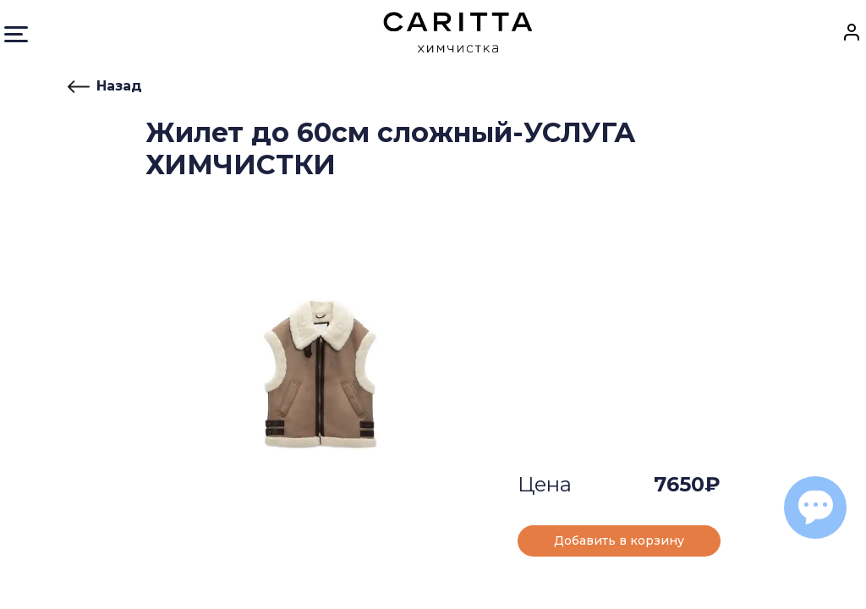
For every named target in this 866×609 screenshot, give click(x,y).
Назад (105, 86)
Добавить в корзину (619, 540)
